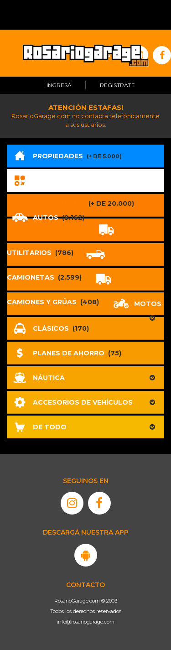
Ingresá (59, 85)
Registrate (117, 85)
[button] (85, 377)
